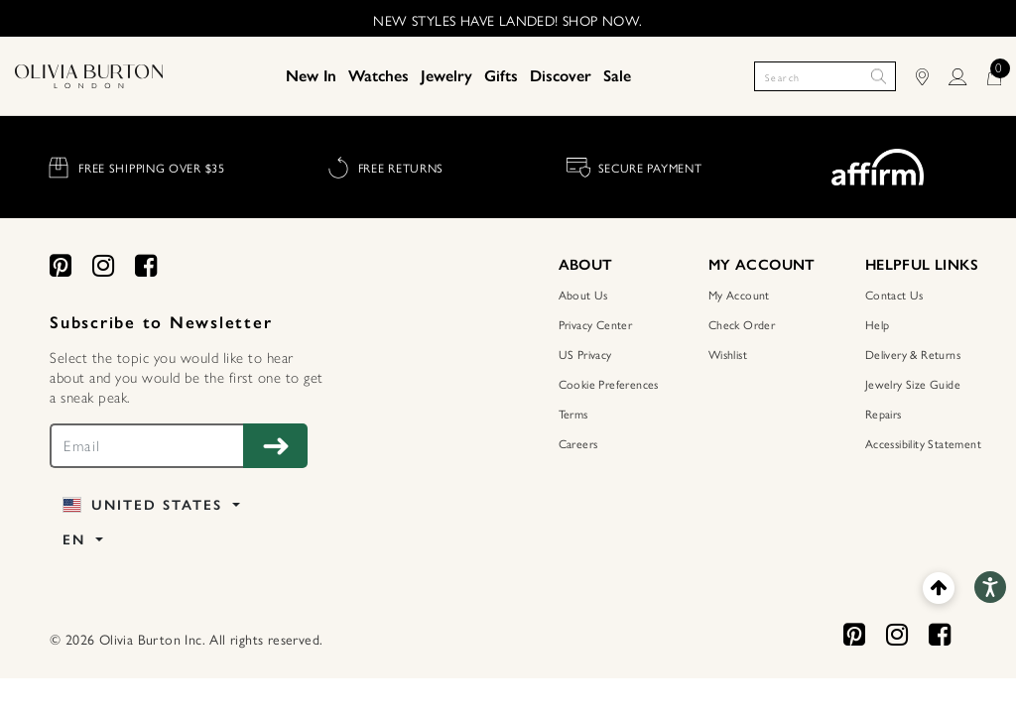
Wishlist (727, 354)
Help (877, 324)
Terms (573, 413)
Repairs (883, 413)
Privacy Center (596, 324)
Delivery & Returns (912, 354)
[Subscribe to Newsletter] (275, 445)
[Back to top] (938, 587)
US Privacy (585, 354)
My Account (739, 294)
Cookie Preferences (609, 384)
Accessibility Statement (923, 443)
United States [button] (145, 505)
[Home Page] (89, 74)
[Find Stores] (932, 76)
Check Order (741, 324)
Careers (578, 443)
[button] (311, 76)
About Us (583, 294)
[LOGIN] (967, 76)
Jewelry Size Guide (912, 384)
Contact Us (894, 294)
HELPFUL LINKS (921, 265)
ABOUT (586, 265)
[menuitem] (311, 76)
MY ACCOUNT (762, 265)
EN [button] (77, 540)
